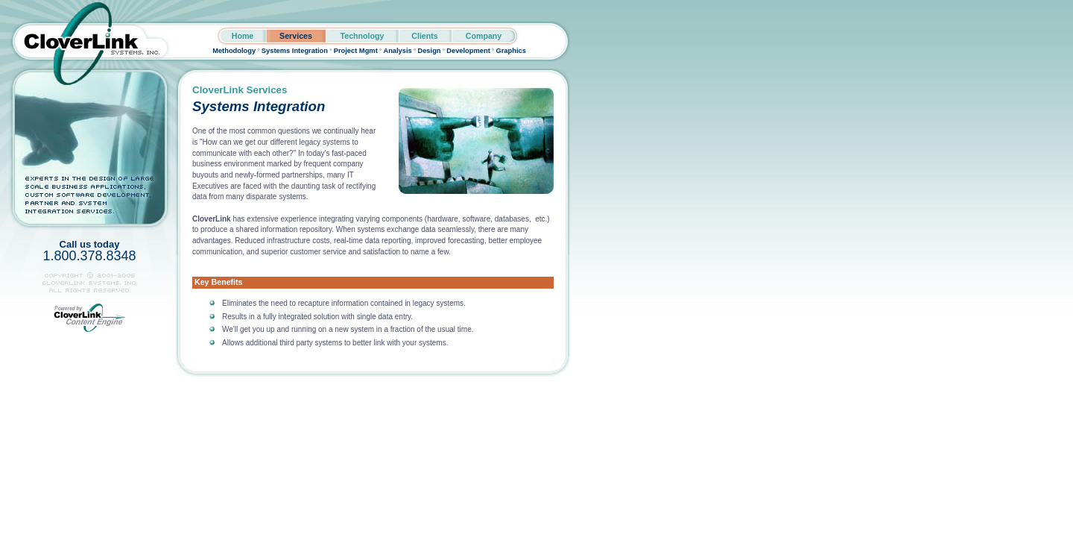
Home (243, 35)
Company (484, 35)
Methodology (234, 50)
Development (468, 50)
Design (428, 50)
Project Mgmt (356, 50)
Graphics (510, 50)
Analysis (397, 50)
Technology (362, 35)
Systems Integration (295, 50)
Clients (424, 35)
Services (295, 35)
